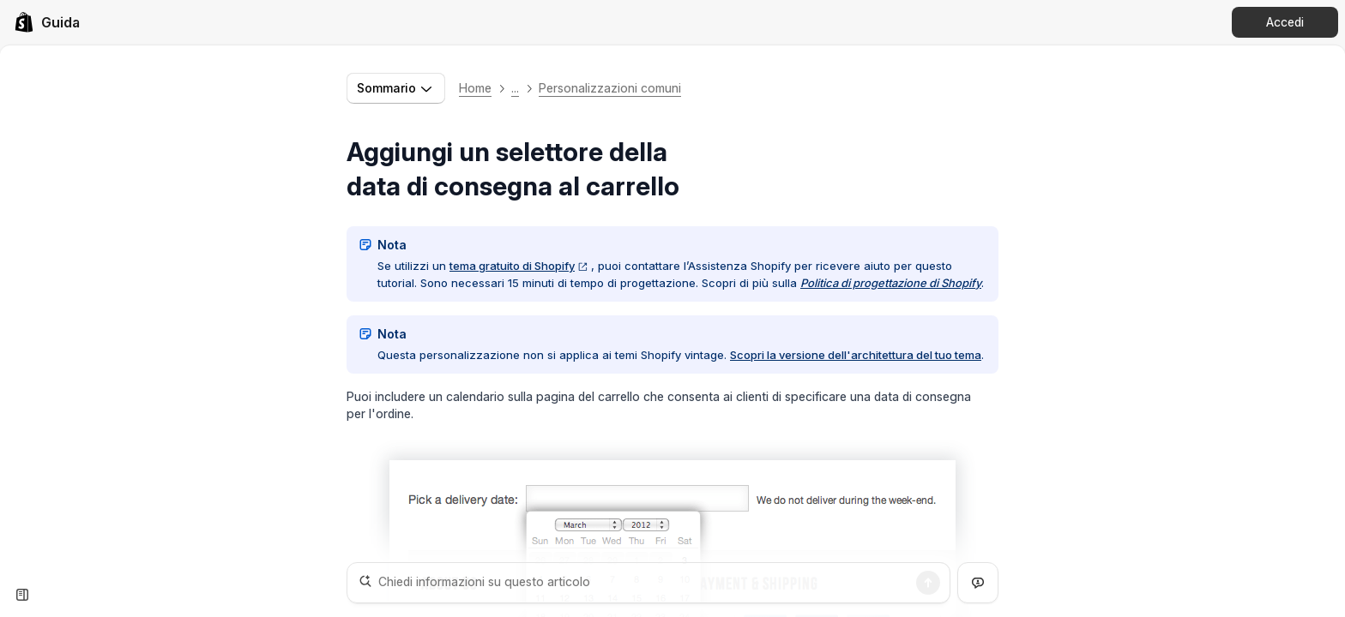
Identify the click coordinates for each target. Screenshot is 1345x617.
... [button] (515, 88)
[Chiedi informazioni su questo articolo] (648, 582)
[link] (47, 22)
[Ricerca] (928, 583)
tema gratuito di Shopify (518, 266)
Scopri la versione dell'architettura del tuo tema (855, 355)
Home (475, 88)
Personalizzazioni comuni (610, 88)
